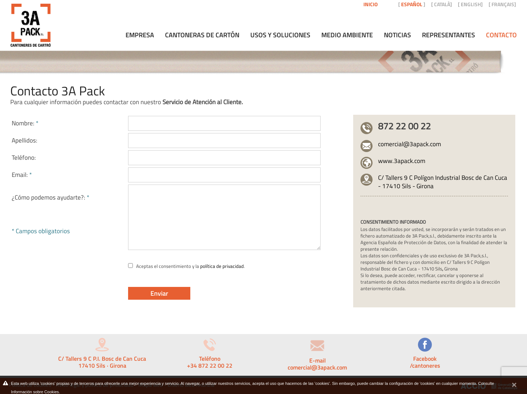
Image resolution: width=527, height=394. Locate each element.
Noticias (397, 35)
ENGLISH (471, 4)
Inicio (370, 4)
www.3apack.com (401, 161)
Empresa (140, 35)
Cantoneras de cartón (202, 35)
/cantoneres (425, 365)
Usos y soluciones (280, 35)
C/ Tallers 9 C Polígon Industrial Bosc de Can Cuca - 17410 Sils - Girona (442, 182)
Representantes (448, 35)
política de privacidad (222, 266)
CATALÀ (442, 4)
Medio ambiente (347, 35)
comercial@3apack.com (409, 144)
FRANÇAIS (503, 4)
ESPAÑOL (411, 4)
